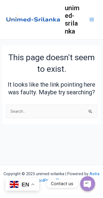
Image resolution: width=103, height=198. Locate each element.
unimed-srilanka (72, 19)
